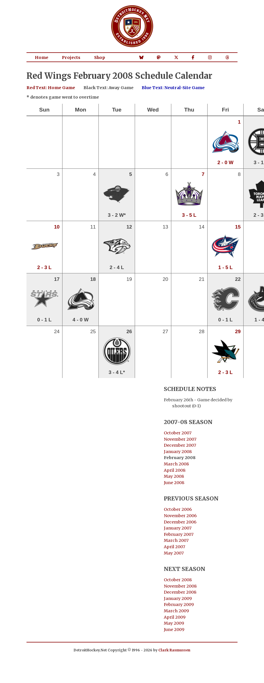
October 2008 (178, 579)
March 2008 (176, 464)
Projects (71, 57)
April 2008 (174, 470)
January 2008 (178, 451)
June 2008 (174, 482)
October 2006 (178, 509)
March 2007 (176, 540)
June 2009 (174, 629)
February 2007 (178, 534)
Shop (99, 57)
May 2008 (174, 476)
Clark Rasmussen (174, 650)
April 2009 (174, 617)
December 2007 (180, 445)
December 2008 (180, 592)
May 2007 (174, 553)
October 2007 (177, 432)
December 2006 (180, 522)
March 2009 (176, 610)
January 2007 (177, 528)
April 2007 (174, 546)
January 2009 (178, 598)
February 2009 (179, 604)
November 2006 (180, 515)
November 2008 (180, 586)
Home (41, 57)
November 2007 (180, 439)
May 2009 (174, 623)
